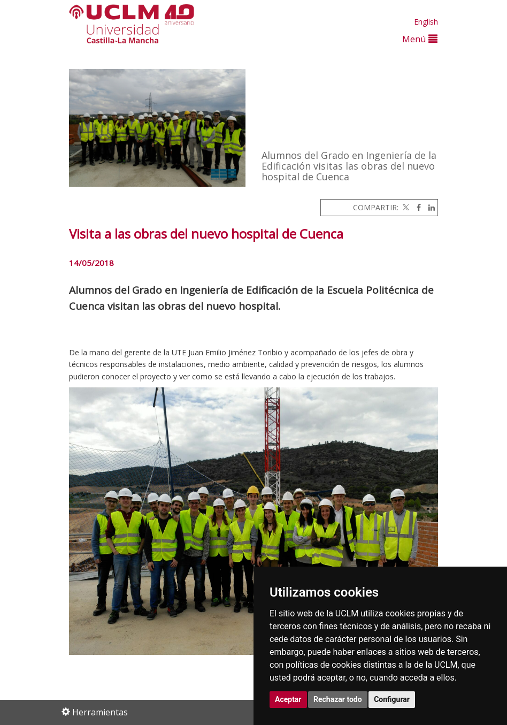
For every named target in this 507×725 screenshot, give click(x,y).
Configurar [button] (392, 699)
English (426, 22)
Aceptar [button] (288, 699)
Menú (419, 39)
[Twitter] (405, 207)
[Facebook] (416, 207)
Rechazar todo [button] (337, 699)
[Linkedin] (429, 207)
